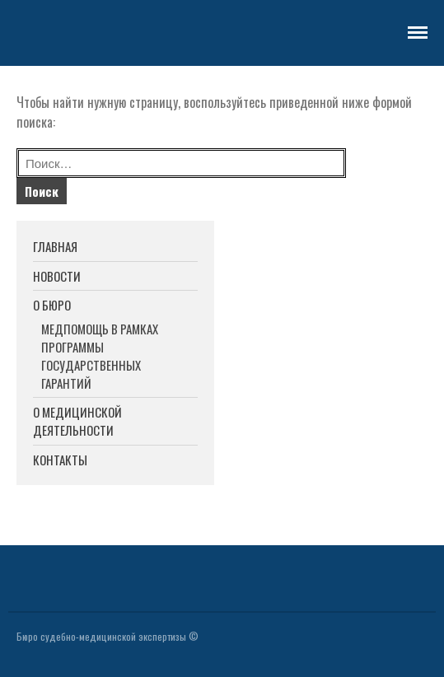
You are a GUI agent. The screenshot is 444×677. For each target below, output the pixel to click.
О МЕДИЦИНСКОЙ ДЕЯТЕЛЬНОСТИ (77, 421)
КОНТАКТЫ (60, 460)
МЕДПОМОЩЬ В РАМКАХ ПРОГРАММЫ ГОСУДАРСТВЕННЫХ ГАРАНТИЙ (99, 356)
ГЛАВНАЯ (55, 246)
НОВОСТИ (57, 276)
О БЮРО (52, 305)
